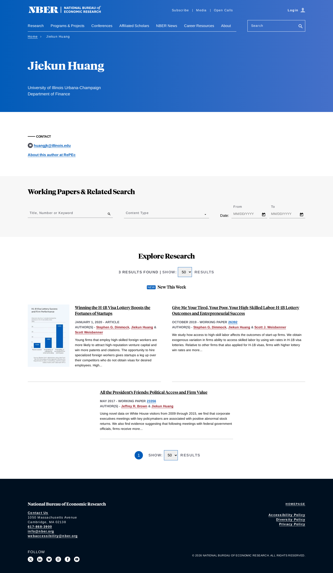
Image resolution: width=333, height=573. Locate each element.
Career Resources (199, 26)
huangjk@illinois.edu (52, 146)
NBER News (166, 26)
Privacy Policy (292, 524)
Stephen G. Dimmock (112, 327)
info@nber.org (41, 531)
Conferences (101, 26)
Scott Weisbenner (89, 332)
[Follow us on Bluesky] (49, 559)
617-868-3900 (40, 526)
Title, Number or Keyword (51, 213)
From (241, 206)
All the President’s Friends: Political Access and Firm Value (153, 392)
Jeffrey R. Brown (134, 406)
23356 (151, 401)
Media (201, 10)
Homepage (295, 504)
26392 (232, 322)
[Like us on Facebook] (67, 559)
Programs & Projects (67, 26)
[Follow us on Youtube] (77, 559)
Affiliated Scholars (134, 26)
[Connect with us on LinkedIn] (40, 559)
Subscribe (180, 10)
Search (257, 25)
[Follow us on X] (30, 559)
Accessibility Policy (286, 515)
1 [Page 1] (139, 455)
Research (36, 26)
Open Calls (223, 10)
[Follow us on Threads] (58, 559)
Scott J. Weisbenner (270, 327)
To (277, 206)
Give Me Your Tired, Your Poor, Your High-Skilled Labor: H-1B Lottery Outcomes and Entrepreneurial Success (235, 310)
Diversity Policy (290, 519)
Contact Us (38, 513)
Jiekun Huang (142, 327)
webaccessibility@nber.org (53, 536)
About (226, 26)
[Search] (300, 27)
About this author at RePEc (52, 155)
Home (33, 36)
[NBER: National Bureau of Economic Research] (68, 12)
